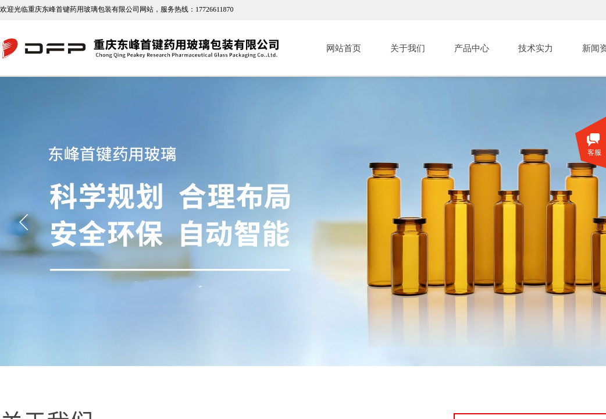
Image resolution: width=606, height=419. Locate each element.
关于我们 (407, 48)
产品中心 (471, 48)
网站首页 (343, 48)
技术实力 (535, 48)
